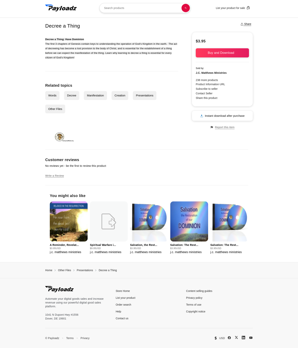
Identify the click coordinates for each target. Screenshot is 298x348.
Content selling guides (199, 290)
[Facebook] (229, 338)
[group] (69, 227)
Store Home (123, 290)
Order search (123, 304)
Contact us (122, 318)
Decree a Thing (108, 270)
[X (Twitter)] (236, 337)
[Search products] (185, 8)
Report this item (222, 127)
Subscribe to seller (207, 88)
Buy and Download (222, 52)
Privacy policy (194, 297)
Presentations (144, 95)
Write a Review (54, 175)
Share (245, 23)
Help (118, 311)
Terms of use (193, 304)
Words (52, 95)
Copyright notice (195, 311)
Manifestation (95, 95)
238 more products (207, 80)
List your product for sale (233, 8)
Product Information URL (210, 84)
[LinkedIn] (243, 337)
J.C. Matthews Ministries (211, 72)
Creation (120, 95)
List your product (126, 297)
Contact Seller (204, 93)
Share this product (206, 97)
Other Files (55, 108)
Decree (71, 95)
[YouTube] (251, 338)
